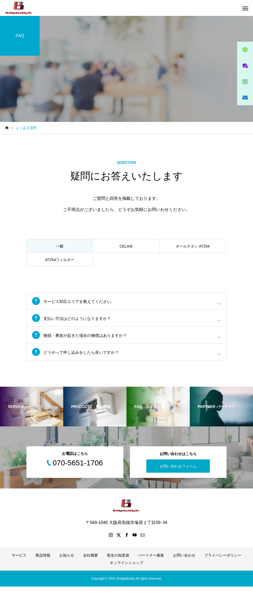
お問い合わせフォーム (178, 474)
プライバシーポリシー (222, 564)
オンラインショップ (126, 571)
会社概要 (90, 564)
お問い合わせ (184, 564)
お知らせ (66, 564)
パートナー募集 (151, 564)
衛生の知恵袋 (118, 564)
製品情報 (42, 564)
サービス (19, 564)
